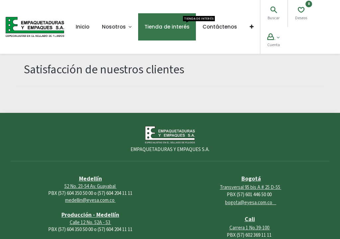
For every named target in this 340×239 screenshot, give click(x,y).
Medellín (90, 179)
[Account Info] (273, 37)
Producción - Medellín (90, 215)
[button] (251, 26)
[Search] (273, 10)
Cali (250, 219)
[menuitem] (82, 26)
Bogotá (251, 179)
